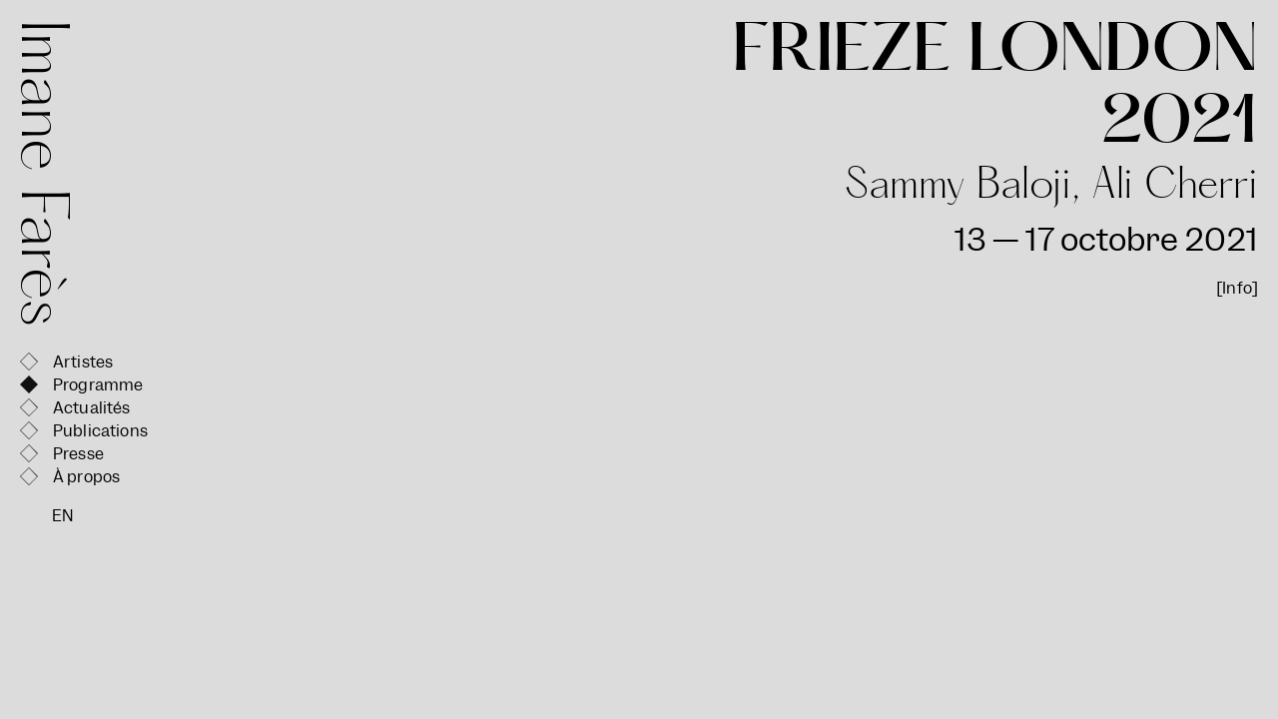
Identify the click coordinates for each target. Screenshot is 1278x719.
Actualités (92, 407)
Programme (98, 384)
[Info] (1237, 288)
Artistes (83, 362)
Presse (78, 453)
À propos (86, 476)
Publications (100, 430)
